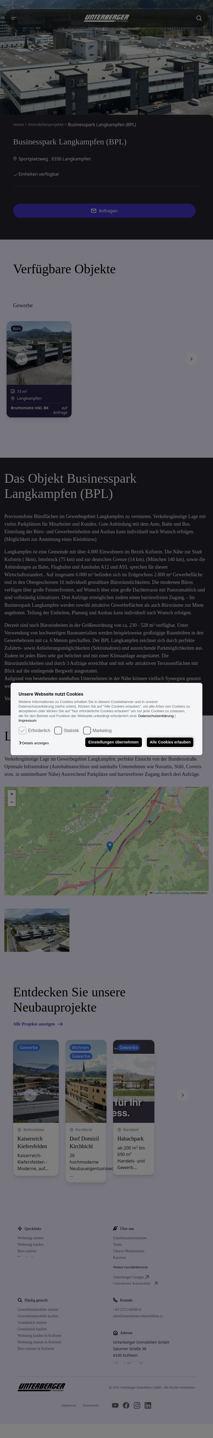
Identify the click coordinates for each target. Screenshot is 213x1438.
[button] (35, 743)
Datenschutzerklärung (156, 716)
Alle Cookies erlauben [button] (169, 742)
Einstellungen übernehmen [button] (112, 742)
